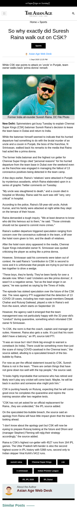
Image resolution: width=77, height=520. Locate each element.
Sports (38, 46)
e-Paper (29, 3)
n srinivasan (22, 471)
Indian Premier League (48, 471)
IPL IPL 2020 (28, 479)
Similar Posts (13, 505)
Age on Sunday (41, 3)
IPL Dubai (48, 479)
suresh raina (16, 462)
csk (63, 462)
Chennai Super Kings (42, 462)
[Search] (73, 13)
